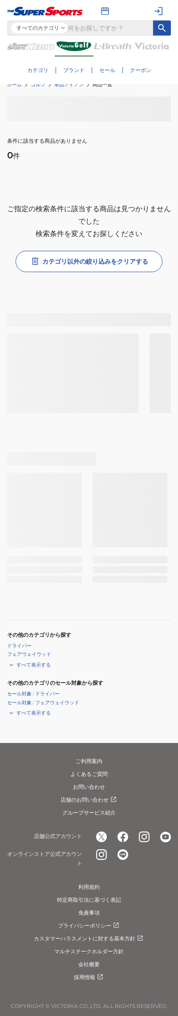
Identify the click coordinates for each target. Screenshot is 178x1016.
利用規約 (89, 886)
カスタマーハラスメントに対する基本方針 (89, 938)
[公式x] (101, 836)
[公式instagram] (144, 836)
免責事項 (89, 912)
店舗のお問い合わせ (89, 799)
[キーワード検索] (162, 28)
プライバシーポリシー (89, 925)
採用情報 (89, 977)
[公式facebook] (122, 836)
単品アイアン (69, 84)
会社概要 (89, 964)
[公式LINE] (122, 854)
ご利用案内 (89, 761)
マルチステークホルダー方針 (89, 951)
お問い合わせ (89, 786)
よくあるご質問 (89, 774)
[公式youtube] (165, 836)
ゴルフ (38, 84)
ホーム (14, 84)
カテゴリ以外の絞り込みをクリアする (89, 261)
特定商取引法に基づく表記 (89, 899)
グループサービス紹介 (89, 812)
